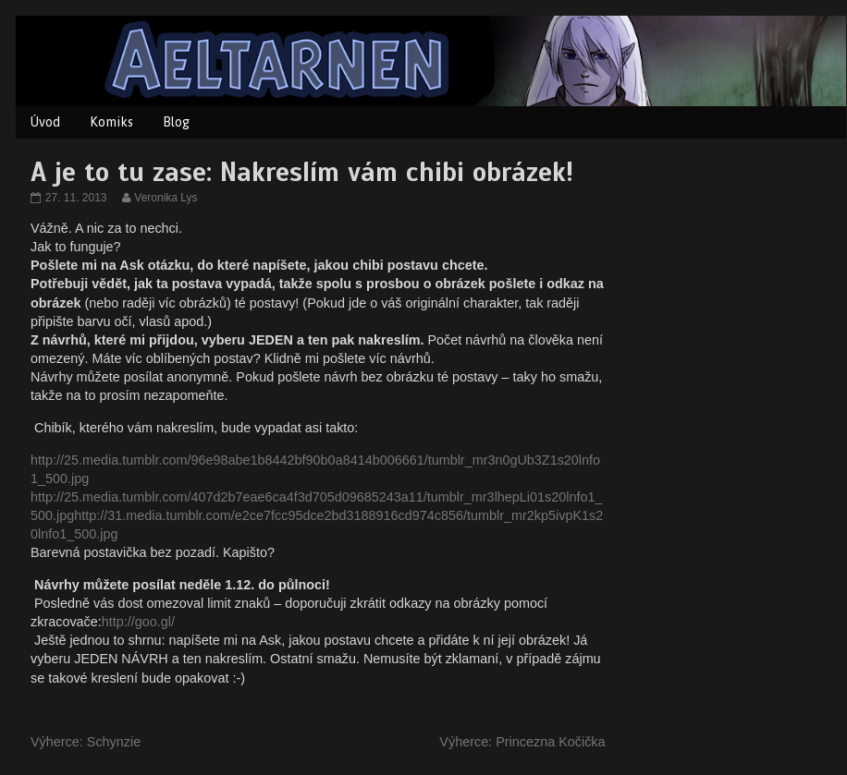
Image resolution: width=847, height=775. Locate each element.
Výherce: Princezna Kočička (522, 741)
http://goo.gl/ (138, 621)
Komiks (111, 122)
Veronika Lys (165, 197)
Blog (176, 122)
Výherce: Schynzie (86, 741)
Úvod (45, 122)
